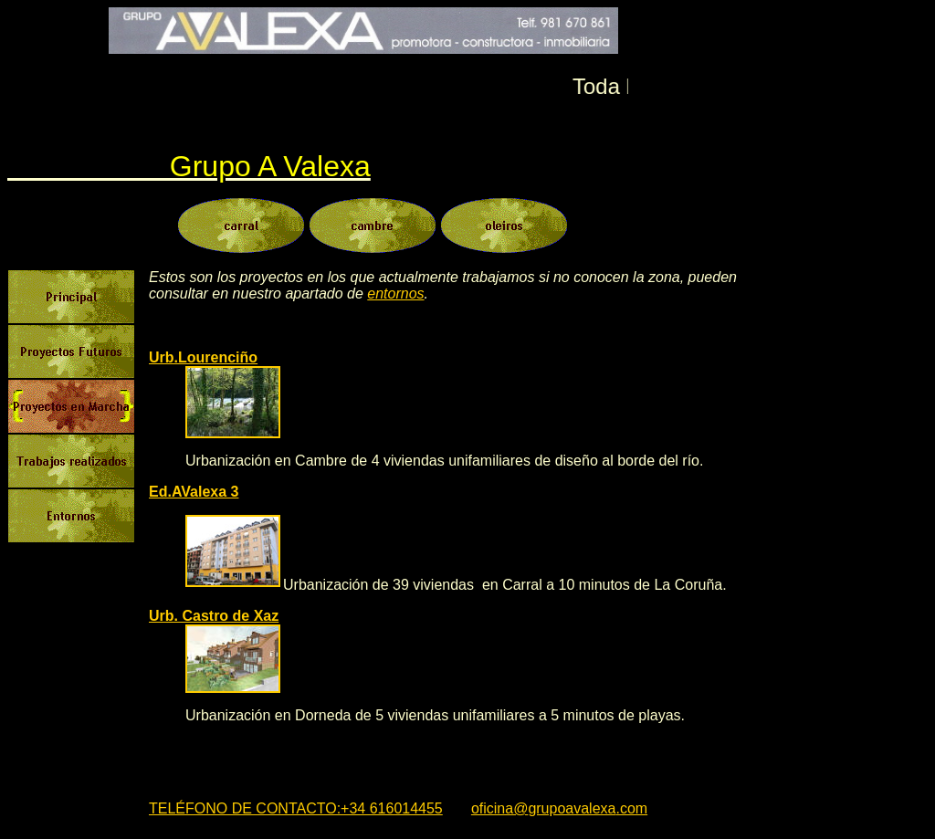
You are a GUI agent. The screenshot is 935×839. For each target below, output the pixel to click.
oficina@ (500, 808)
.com (631, 808)
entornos (395, 293)
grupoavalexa (571, 808)
